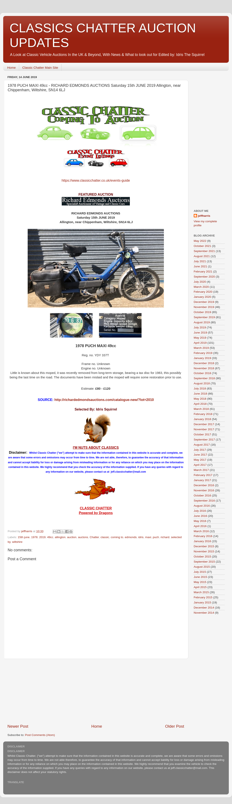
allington (60, 537)
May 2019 (200, 337)
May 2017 (200, 459)
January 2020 (202, 296)
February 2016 (203, 536)
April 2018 (200, 403)
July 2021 (200, 261)
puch (156, 537)
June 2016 (200, 515)
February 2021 (203, 271)
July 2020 (200, 281)
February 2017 (203, 475)
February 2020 (203, 291)
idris (140, 537)
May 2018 (200, 398)
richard (165, 537)
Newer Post (17, 726)
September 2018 (204, 378)
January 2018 (202, 419)
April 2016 (200, 526)
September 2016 (204, 500)
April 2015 (200, 587)
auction (71, 537)
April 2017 (200, 464)
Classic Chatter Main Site (40, 67)
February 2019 (203, 353)
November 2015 (204, 551)
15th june (24, 537)
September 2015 (204, 561)
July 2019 (200, 327)
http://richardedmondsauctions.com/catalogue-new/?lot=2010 (104, 400)
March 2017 (201, 470)
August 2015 (202, 566)
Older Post (174, 726)
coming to (117, 537)
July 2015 (200, 571)
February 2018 (203, 414)
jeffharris (204, 215)
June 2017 (200, 454)
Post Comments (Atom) (40, 735)
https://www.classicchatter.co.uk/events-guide (96, 180)
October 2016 (202, 495)
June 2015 (200, 577)
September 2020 (204, 276)
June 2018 (200, 393)
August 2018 (202, 383)
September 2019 (204, 317)
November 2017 (204, 429)
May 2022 (200, 240)
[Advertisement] (96, 691)
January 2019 (202, 358)
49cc (50, 537)
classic (104, 537)
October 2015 (202, 556)
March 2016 (201, 531)
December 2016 (204, 485)
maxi (148, 537)
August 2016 (202, 505)
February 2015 (203, 597)
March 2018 (201, 409)
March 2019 (201, 347)
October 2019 (202, 312)
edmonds (131, 537)
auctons (83, 537)
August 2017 (202, 444)
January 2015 (202, 602)
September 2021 (204, 251)
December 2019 (204, 302)
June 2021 (200, 266)
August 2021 (202, 256)
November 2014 (204, 612)
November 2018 (204, 368)
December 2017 (204, 424)
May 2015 (200, 582)
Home (11, 67)
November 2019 (204, 307)
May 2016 (200, 521)
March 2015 (201, 592)
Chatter (94, 537)
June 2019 (200, 332)
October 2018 (202, 373)
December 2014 (204, 607)
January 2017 (202, 480)
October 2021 (202, 246)
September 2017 (204, 439)
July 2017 (200, 449)
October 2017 (202, 434)
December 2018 (204, 363)
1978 (34, 537)
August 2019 (202, 322)
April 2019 (200, 342)
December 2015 (204, 546)
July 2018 (200, 388)
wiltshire (17, 541)
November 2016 (204, 490)
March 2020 (201, 286)
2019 (42, 537)
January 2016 (202, 541)
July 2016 (200, 510)
